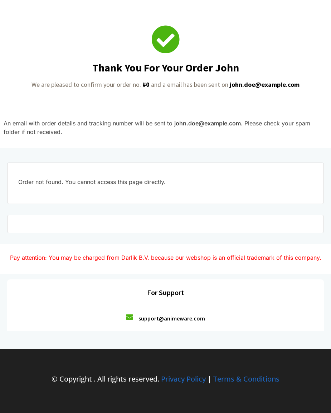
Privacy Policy (183, 379)
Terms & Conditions (246, 379)
